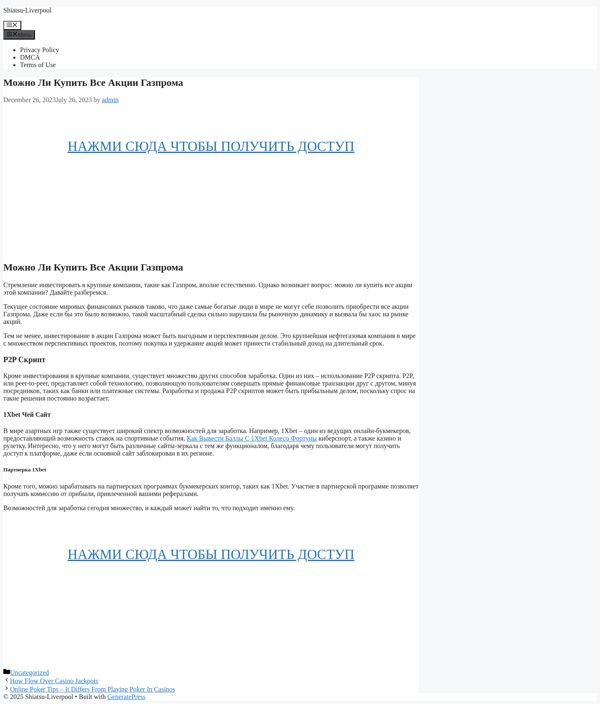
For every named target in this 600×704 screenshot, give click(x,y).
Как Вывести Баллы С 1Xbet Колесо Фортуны (252, 438)
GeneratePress (127, 696)
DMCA (30, 57)
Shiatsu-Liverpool (27, 10)
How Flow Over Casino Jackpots (54, 680)
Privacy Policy (39, 49)
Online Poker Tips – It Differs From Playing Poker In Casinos (92, 689)
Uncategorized (29, 672)
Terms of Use (38, 64)
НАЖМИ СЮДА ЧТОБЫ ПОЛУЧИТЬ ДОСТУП (211, 146)
